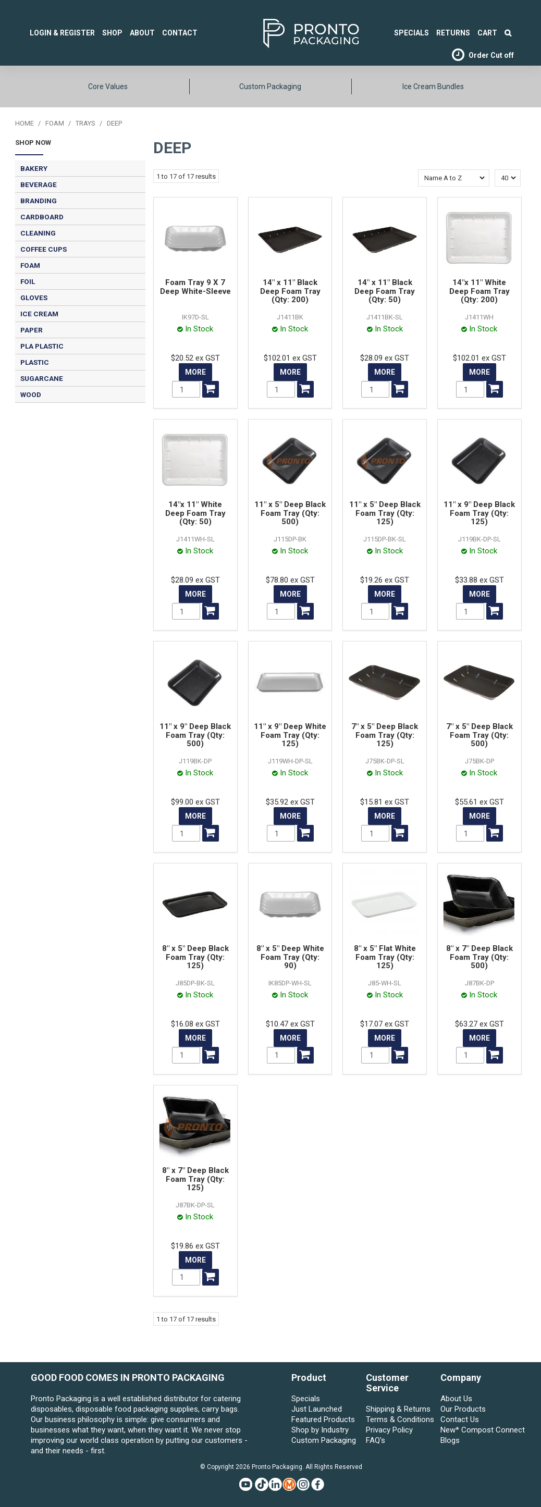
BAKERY (33, 168)
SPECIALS (411, 33)
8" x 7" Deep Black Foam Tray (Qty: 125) (195, 1179)
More (195, 372)
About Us (456, 1398)
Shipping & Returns (398, 1409)
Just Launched (316, 1409)
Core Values (108, 86)
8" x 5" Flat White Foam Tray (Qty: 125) (385, 957)
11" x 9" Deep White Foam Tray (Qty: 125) (290, 735)
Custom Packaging (270, 86)
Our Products (463, 1409)
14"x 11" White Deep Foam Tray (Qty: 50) (195, 513)
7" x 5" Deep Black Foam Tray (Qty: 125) (384, 735)
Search (508, 33)
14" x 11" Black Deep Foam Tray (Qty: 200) (290, 291)
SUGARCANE (41, 378)
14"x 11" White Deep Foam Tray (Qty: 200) (479, 291)
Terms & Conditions (400, 1419)
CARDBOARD (42, 217)
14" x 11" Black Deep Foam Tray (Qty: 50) (384, 291)
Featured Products (323, 1419)
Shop (112, 33)
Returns (453, 33)
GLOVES (33, 297)
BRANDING (38, 200)
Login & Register (62, 33)
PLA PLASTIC (42, 346)
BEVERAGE (38, 184)
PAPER (31, 330)
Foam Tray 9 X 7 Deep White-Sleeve (195, 287)
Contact (180, 33)
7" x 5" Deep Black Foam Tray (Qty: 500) (479, 735)
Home (24, 123)
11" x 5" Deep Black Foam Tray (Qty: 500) (290, 513)
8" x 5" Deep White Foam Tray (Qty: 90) (290, 957)
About (142, 33)
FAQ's (375, 1440)
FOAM (54, 123)
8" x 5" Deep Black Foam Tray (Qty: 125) (195, 957)
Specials (305, 1398)
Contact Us (459, 1419)
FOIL (27, 281)
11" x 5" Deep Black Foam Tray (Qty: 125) (385, 513)
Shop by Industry (320, 1430)
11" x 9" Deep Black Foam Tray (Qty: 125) (479, 513)
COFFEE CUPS (43, 249)
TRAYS (85, 123)
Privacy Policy (389, 1430)
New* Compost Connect (475, 1430)
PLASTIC (34, 362)
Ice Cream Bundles (433, 86)
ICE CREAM (39, 314)
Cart (487, 33)
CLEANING (38, 233)
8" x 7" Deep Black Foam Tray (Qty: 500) (479, 957)
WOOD (30, 394)
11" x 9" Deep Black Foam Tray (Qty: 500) (195, 735)
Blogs (450, 1440)
